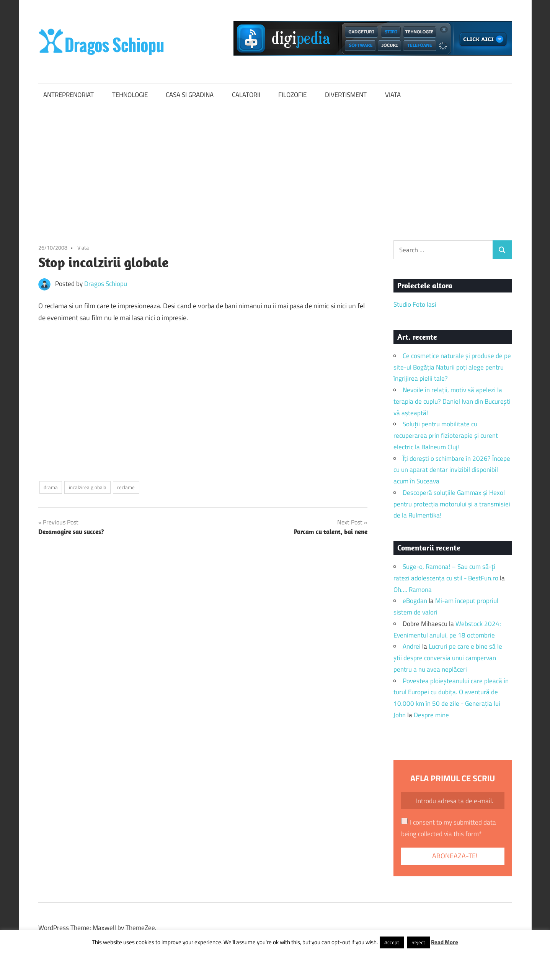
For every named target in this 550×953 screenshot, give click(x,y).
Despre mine (431, 715)
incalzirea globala (87, 487)
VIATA (393, 95)
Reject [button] (418, 942)
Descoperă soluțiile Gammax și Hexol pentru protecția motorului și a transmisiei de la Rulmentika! (451, 504)
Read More (444, 942)
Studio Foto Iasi (414, 304)
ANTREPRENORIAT (68, 95)
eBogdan (415, 601)
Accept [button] (391, 942)
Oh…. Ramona (412, 590)
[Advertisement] (275, 163)
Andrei (412, 646)
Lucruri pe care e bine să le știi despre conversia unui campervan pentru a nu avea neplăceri (447, 657)
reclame (126, 487)
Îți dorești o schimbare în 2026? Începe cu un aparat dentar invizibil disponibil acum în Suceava (451, 469)
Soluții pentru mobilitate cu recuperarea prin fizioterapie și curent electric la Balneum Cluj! (445, 435)
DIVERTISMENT (346, 95)
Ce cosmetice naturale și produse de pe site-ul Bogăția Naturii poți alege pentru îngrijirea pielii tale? (452, 367)
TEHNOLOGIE (130, 95)
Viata (83, 247)
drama (51, 487)
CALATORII (246, 95)
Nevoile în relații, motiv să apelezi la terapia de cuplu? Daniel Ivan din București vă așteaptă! (452, 401)
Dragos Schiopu (105, 284)
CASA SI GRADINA (190, 95)
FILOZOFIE (292, 95)
